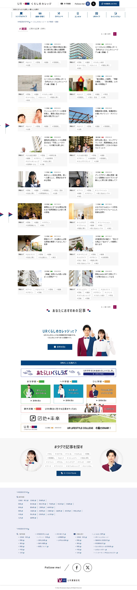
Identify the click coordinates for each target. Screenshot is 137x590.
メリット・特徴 (43, 537)
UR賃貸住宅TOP (23, 22)
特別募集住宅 (99, 543)
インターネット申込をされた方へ (105, 552)
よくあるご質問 (98, 534)
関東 (21, 540)
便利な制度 (41, 540)
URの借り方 (60, 534)
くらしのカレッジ (39, 22)
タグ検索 (50, 22)
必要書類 (61, 537)
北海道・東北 (24, 537)
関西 (21, 546)
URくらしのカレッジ (101, 537)
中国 (21, 549)
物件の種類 (41, 543)
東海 (21, 543)
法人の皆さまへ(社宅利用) (103, 546)
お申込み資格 (62, 540)
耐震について (42, 546)
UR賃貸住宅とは (42, 534)
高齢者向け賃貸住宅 (101, 540)
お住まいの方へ (100, 549)
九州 (21, 552)
